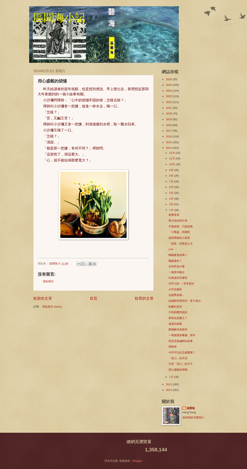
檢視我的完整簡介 (193, 417)
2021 (169, 107)
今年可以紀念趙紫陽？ (181, 352)
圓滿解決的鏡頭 (177, 329)
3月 (171, 204)
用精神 (172, 346)
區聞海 (191, 408)
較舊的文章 (144, 298)
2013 (169, 384)
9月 (171, 170)
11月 (172, 158)
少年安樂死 (175, 289)
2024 (169, 90)
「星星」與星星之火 (180, 243)
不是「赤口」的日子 (180, 363)
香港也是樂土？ (177, 318)
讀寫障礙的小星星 (179, 237)
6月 (171, 187)
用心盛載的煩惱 (177, 369)
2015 (169, 142)
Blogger (137, 460)
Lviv (170, 249)
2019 (169, 119)
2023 (169, 96)
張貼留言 (48, 281)
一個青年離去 (176, 272)
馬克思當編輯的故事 (180, 341)
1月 (171, 376)
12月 (172, 152)
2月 (171, 210)
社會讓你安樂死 (177, 277)
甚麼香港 (173, 214)
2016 (169, 136)
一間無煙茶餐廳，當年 (181, 335)
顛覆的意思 (175, 306)
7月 (171, 181)
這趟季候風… (176, 295)
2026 (169, 79)
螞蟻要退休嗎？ (177, 255)
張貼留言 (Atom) (52, 306)
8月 (171, 175)
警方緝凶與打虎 (177, 220)
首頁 (93, 298)
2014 (169, 147)
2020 (169, 113)
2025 (169, 84)
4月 (171, 198)
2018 (169, 125)
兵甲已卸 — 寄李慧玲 (181, 283)
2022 (169, 102)
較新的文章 (42, 298)
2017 (169, 130)
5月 (171, 192)
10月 (172, 164)
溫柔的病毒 (175, 323)
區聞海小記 (59, 17)
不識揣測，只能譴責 (180, 226)
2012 (169, 389)
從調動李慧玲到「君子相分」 (185, 300)
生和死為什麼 (176, 266)
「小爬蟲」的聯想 (179, 232)
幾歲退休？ (175, 260)
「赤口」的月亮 (177, 358)
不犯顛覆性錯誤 (177, 312)
